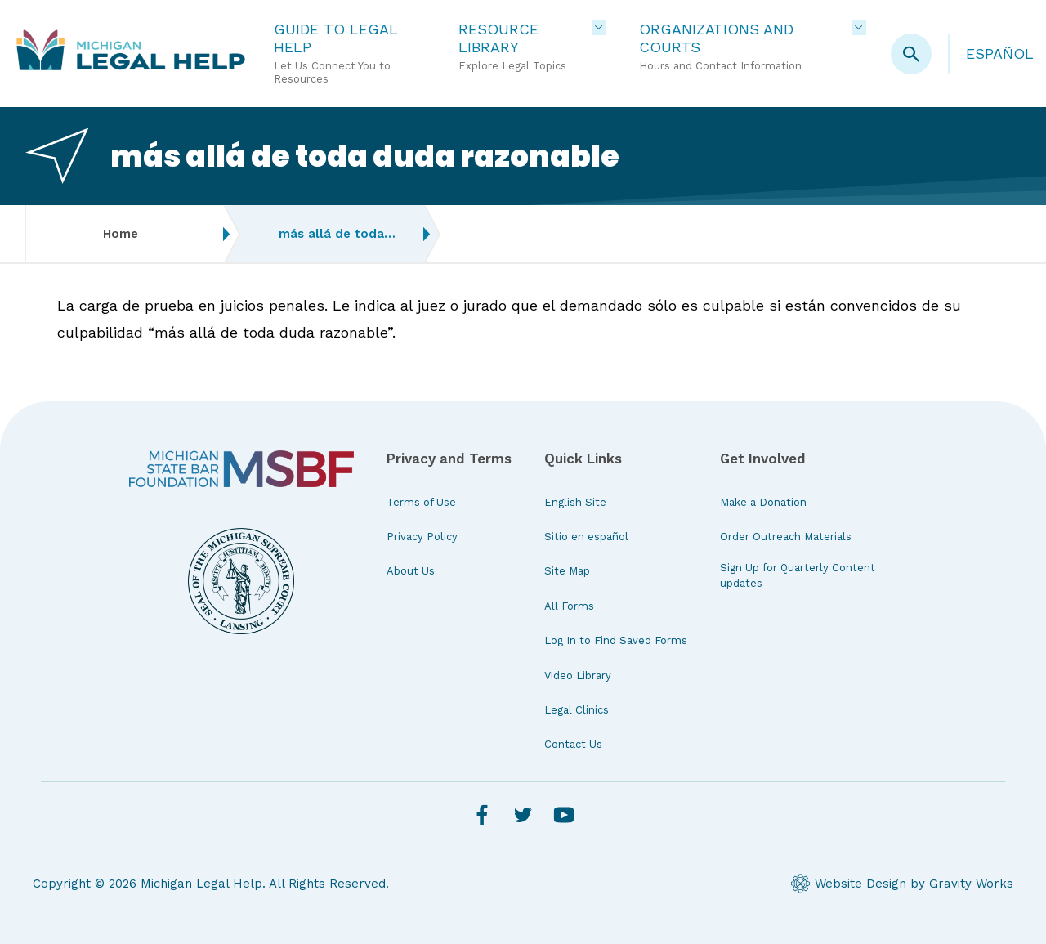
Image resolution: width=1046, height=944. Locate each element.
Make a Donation (763, 502)
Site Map (567, 571)
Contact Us (573, 744)
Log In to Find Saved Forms (615, 640)
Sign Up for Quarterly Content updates (797, 574)
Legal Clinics (576, 710)
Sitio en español (586, 536)
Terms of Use (421, 502)
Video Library (577, 675)
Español (1000, 53)
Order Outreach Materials (786, 536)
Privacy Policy (422, 536)
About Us (411, 571)
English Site (575, 502)
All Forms (569, 606)
